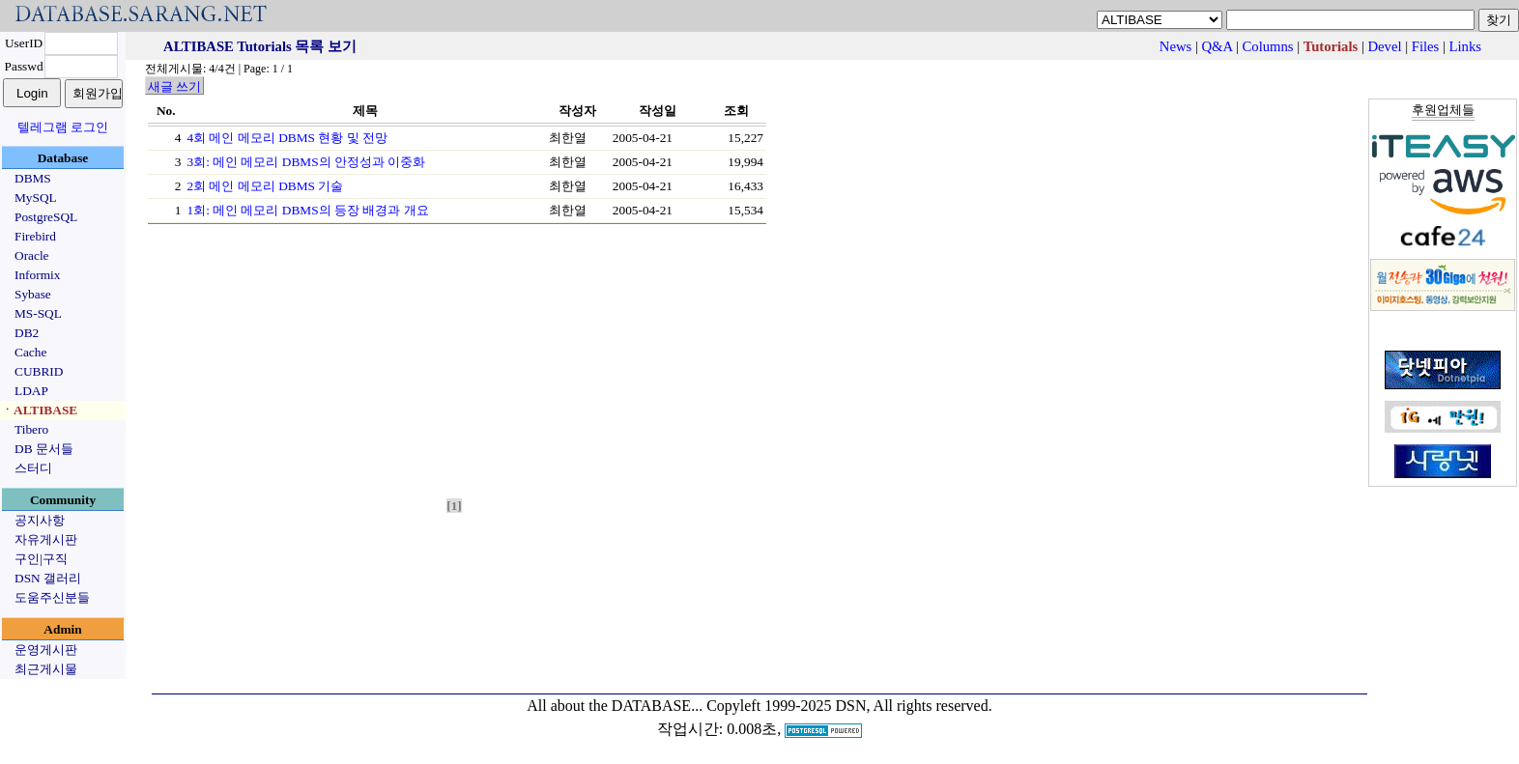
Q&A (1217, 46)
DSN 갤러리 (47, 578)
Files (1426, 46)
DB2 (26, 332)
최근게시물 (45, 669)
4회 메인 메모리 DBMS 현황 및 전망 (286, 137)
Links (1465, 46)
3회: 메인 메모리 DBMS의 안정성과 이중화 (305, 162)
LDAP (31, 390)
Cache (30, 352)
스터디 (33, 468)
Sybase (32, 294)
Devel (1385, 46)
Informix (37, 275)
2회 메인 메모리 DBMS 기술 (264, 186)
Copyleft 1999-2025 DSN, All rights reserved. (849, 705)
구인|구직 (41, 559)
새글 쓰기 (174, 86)
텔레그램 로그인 (62, 127)
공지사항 (39, 520)
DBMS (32, 178)
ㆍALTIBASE (39, 410)
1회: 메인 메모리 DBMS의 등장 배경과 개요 (307, 210)
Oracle (31, 255)
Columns (1268, 46)
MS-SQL (38, 313)
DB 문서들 (43, 448)
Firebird (35, 236)
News (1175, 46)
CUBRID (38, 371)
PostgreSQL (45, 217)
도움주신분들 (52, 597)
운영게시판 (45, 649)
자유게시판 (45, 539)
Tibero (31, 429)
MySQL (35, 197)
